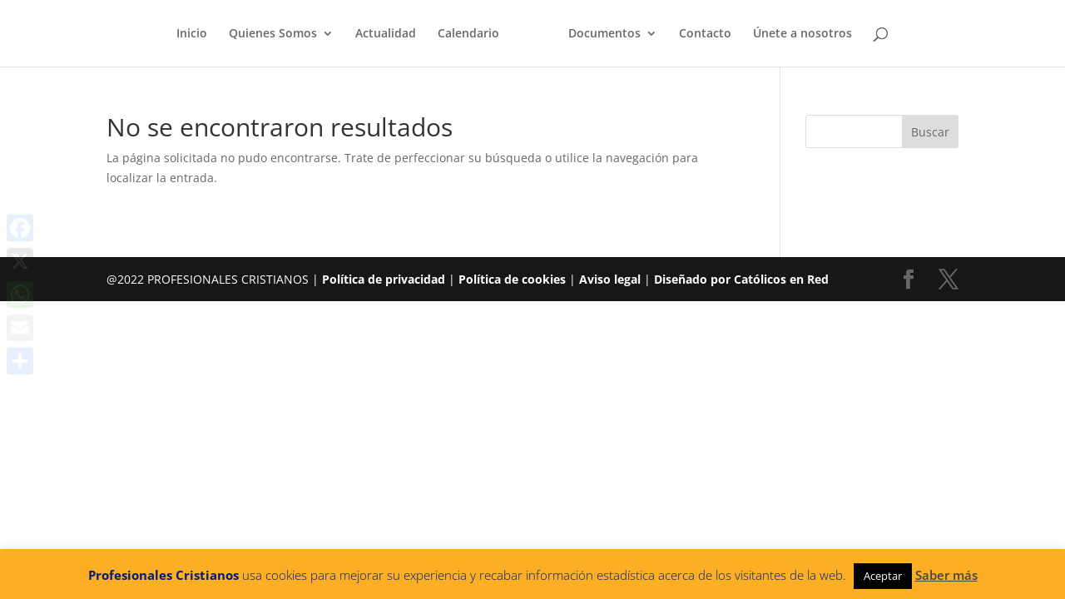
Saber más (946, 575)
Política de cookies (512, 279)
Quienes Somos (273, 34)
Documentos (604, 34)
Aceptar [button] (883, 575)
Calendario (468, 34)
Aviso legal (610, 279)
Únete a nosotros (802, 34)
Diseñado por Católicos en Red (741, 279)
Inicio (191, 34)
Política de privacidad (383, 279)
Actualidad (385, 34)
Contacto (705, 34)
